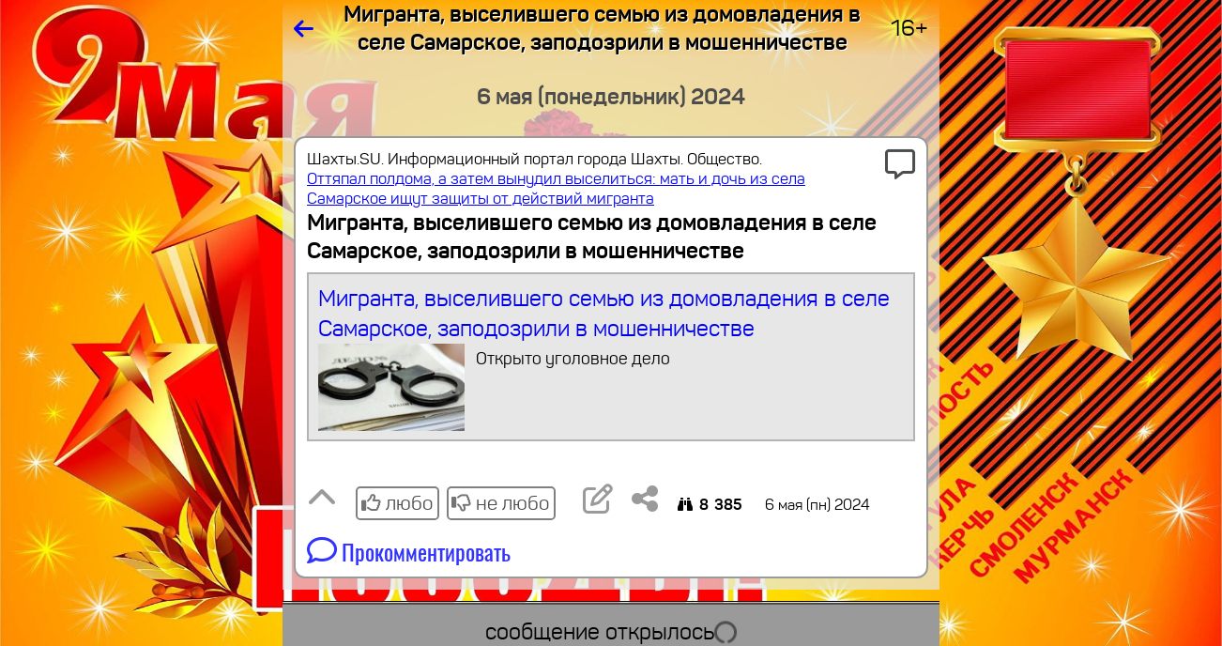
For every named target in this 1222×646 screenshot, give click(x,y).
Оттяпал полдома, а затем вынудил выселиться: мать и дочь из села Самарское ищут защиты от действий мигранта (556, 188)
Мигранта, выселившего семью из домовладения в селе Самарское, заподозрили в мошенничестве (611, 358)
